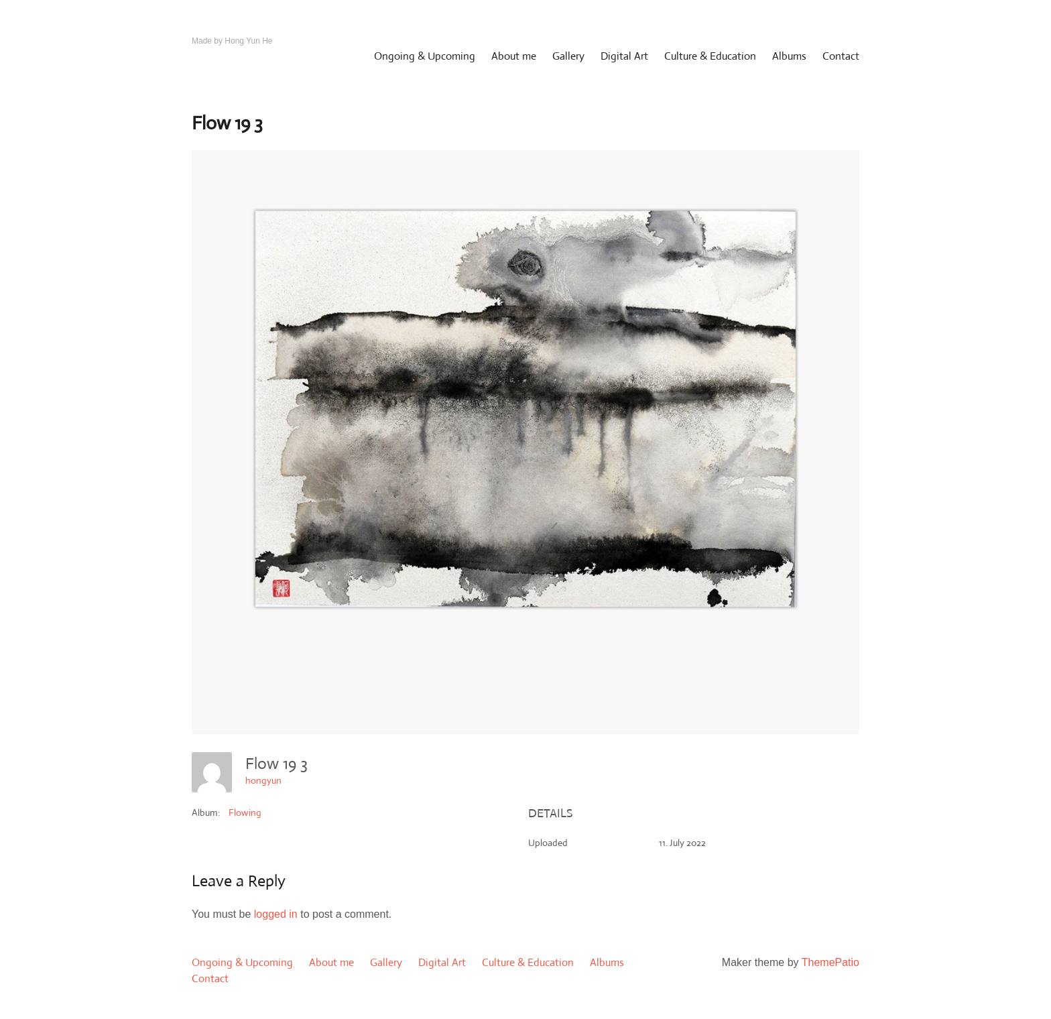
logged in (276, 914)
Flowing (245, 812)
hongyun (263, 780)
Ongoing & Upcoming (424, 56)
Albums (789, 56)
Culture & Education (710, 56)
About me (513, 56)
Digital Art (624, 56)
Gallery (568, 56)
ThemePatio (830, 962)
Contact (840, 56)
